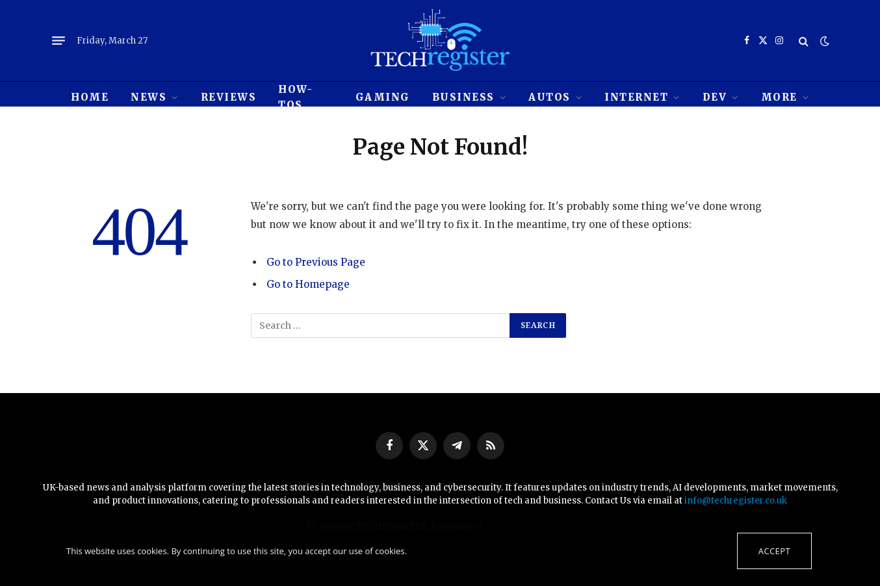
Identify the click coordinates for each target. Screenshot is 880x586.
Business (463, 97)
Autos (549, 97)
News (148, 97)
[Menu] (58, 41)
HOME (90, 97)
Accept (774, 551)
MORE (779, 97)
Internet (636, 97)
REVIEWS (229, 97)
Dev (715, 97)
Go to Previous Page (315, 262)
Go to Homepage (308, 284)
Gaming (383, 97)
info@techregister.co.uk (735, 500)
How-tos (295, 97)
